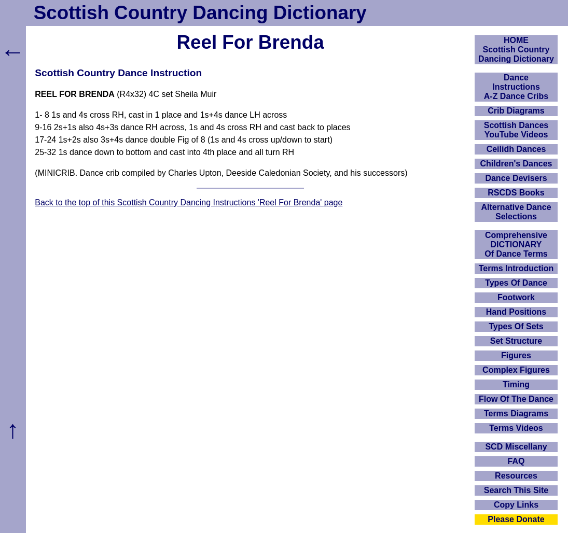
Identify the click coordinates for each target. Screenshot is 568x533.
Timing (516, 384)
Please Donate (516, 519)
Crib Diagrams (516, 110)
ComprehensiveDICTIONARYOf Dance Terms (516, 244)
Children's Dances (516, 163)
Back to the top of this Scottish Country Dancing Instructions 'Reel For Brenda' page (188, 202)
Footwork (516, 297)
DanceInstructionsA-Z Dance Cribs (516, 87)
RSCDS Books (516, 192)
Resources (516, 475)
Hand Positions (516, 311)
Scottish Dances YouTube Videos (516, 130)
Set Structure (516, 340)
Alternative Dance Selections (516, 212)
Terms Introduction (516, 268)
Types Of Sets (516, 326)
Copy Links (516, 504)
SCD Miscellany (516, 446)
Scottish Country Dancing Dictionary (200, 12)
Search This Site (516, 490)
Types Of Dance (516, 282)
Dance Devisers (516, 178)
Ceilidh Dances (516, 149)
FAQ (516, 461)
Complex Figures (516, 370)
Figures (516, 355)
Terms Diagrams (516, 413)
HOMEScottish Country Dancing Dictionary (516, 49)
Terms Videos (516, 428)
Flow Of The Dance (516, 399)
